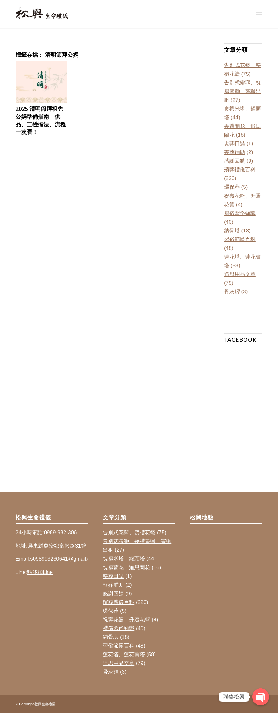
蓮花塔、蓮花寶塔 (124, 654)
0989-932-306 (60, 532)
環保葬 (232, 187)
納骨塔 (232, 231)
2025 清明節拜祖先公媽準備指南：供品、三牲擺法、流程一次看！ (41, 120)
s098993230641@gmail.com (63, 559)
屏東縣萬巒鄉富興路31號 (57, 546)
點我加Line (40, 572)
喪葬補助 (234, 152)
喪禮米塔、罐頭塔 (124, 559)
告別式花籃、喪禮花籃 (129, 532)
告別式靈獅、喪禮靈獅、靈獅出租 (242, 91)
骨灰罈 (232, 292)
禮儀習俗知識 (240, 213)
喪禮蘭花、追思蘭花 (126, 568)
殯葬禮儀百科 (240, 170)
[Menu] (259, 14)
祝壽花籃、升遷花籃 (126, 620)
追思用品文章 (240, 274)
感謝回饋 (234, 161)
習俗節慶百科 (240, 239)
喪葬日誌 (234, 144)
